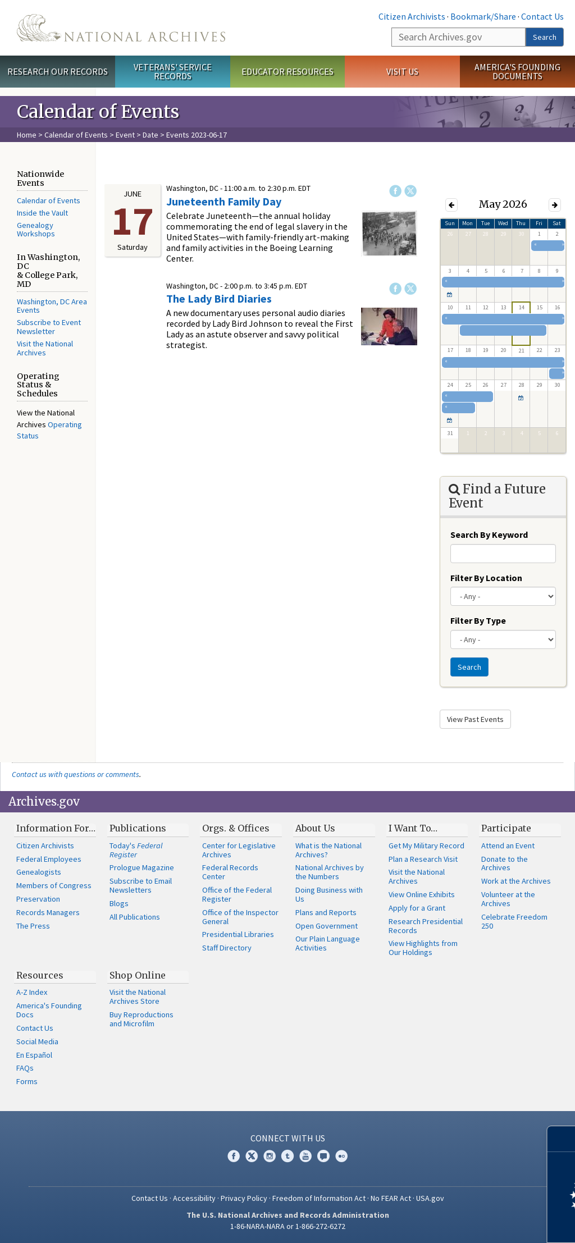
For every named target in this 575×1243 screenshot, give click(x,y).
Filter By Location (486, 577)
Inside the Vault (42, 213)
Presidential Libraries (238, 934)
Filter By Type (478, 620)
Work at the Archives (516, 881)
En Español (34, 1055)
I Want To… (413, 828)
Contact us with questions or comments (75, 774)
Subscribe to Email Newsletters (140, 885)
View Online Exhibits (422, 894)
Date (150, 135)
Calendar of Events (76, 135)
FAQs (25, 1068)
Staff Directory (227, 948)
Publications (137, 828)
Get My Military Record (426, 845)
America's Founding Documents (517, 71)
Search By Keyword (489, 534)
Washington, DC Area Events (52, 306)
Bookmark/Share (483, 16)
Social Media (37, 1041)
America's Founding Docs (49, 1010)
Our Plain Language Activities (327, 943)
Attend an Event (508, 845)
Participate (506, 828)
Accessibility (194, 1198)
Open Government (326, 926)
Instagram (269, 1156)
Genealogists (38, 872)
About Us (315, 828)
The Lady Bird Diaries (219, 298)
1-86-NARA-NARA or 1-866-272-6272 (287, 1226)
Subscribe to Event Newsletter (49, 326)
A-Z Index (31, 992)
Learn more (475, 1223)
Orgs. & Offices (236, 828)
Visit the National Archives (45, 348)
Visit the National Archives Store (137, 996)
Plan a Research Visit (423, 859)
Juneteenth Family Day (223, 201)
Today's (136, 850)
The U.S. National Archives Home (121, 28)
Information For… (55, 828)
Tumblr (287, 1156)
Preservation (38, 899)
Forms (27, 1081)
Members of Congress (54, 885)
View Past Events (475, 719)
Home (26, 135)
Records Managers (48, 912)
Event (125, 135)
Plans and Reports (326, 912)
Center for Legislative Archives (239, 850)
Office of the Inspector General (240, 916)
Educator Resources (287, 71)
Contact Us (542, 16)
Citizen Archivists (411, 16)
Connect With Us (287, 1138)
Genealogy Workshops (36, 229)
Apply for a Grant (417, 908)
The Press (33, 926)
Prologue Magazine (141, 867)
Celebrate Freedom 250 (514, 921)
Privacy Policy (244, 1198)
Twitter (410, 191)
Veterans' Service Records (173, 71)
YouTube (305, 1156)
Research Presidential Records (426, 925)
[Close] (562, 1139)
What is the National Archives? (328, 850)
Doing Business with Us (329, 894)
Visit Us (402, 71)
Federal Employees (48, 859)
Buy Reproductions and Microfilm (141, 1019)
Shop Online (137, 975)
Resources (39, 975)
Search (544, 37)
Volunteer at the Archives (508, 898)
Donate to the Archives (504, 863)
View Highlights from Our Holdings (423, 947)
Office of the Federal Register (237, 894)
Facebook (395, 191)
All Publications (134, 917)
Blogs (119, 903)
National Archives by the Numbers (329, 871)
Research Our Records (57, 71)
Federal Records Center (230, 871)
